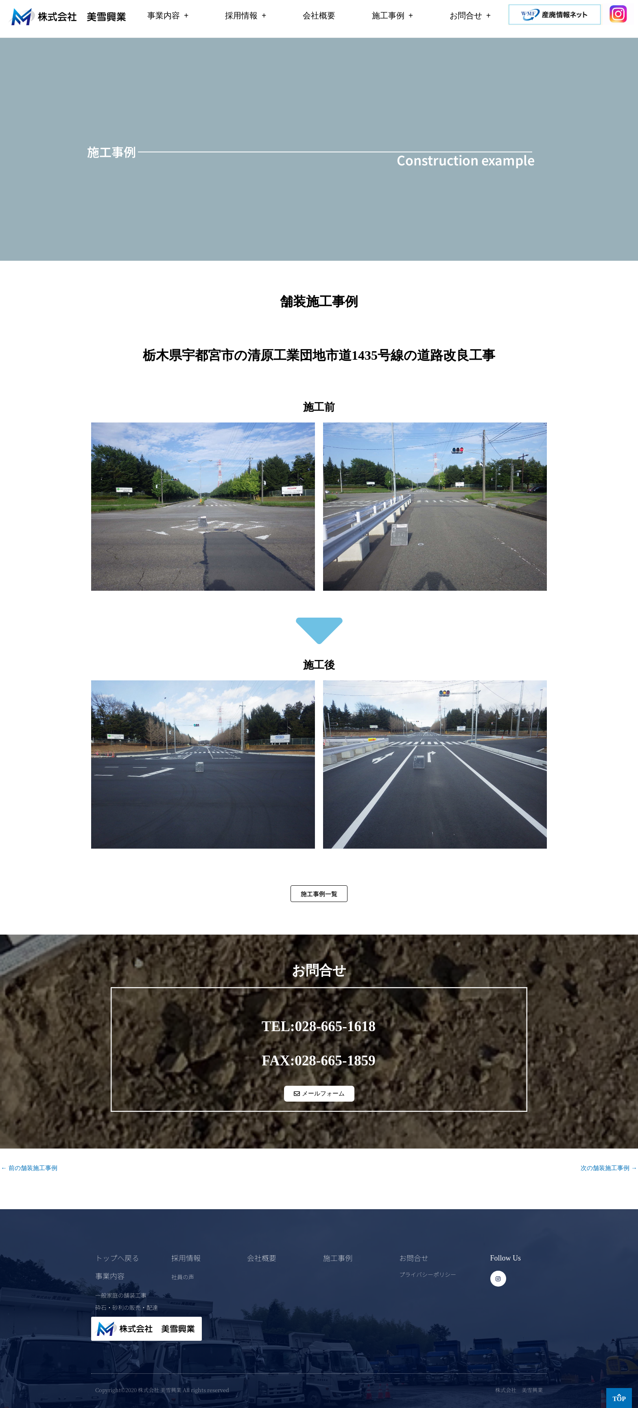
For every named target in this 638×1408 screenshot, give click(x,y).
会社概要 (319, 15)
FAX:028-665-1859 (318, 1060)
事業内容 (167, 15)
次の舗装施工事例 (609, 1167)
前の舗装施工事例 (29, 1167)
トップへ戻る (117, 1257)
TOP (619, 1398)
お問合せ (470, 15)
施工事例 (392, 15)
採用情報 (245, 15)
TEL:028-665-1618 (319, 1026)
